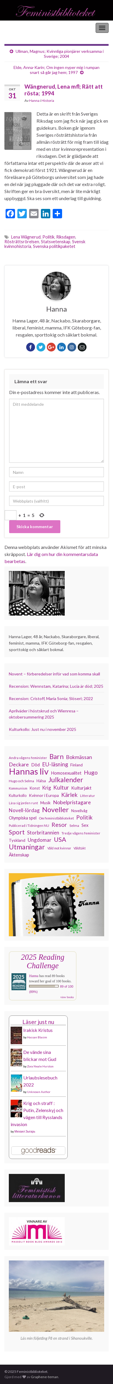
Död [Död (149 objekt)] (35, 764)
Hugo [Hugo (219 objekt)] (91, 772)
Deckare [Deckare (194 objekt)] (19, 764)
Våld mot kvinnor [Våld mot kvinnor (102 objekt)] (59, 848)
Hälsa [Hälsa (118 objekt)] (41, 781)
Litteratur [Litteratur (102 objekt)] (87, 795)
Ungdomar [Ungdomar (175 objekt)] (39, 840)
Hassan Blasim (37, 1037)
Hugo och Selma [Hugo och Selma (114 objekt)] (21, 781)
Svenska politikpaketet (54, 246)
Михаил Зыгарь (24, 1131)
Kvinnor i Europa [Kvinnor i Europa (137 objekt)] (44, 795)
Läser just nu (38, 1021)
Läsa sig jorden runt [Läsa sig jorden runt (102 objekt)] (23, 803)
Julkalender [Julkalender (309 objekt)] (65, 779)
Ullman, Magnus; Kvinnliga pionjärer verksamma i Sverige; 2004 (60, 54)
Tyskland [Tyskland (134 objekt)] (17, 840)
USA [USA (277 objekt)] (60, 839)
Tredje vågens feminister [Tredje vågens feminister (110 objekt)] (81, 833)
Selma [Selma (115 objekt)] (74, 825)
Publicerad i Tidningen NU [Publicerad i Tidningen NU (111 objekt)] (29, 825)
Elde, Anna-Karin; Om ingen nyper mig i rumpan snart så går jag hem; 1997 (56, 70)
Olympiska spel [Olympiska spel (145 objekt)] (22, 817)
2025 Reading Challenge (42, 961)
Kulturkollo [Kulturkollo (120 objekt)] (17, 795)
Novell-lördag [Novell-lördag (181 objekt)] (24, 810)
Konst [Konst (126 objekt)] (35, 788)
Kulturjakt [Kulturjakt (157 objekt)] (81, 787)
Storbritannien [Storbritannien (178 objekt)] (43, 832)
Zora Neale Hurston (40, 1066)
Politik (48, 236)
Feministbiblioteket (24, 28)
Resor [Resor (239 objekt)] (59, 824)
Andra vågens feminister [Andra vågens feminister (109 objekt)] (28, 758)
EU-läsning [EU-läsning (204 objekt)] (55, 764)
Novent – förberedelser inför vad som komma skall (54, 673)
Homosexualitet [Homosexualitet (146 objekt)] (66, 772)
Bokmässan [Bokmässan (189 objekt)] (79, 757)
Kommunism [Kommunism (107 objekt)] (18, 788)
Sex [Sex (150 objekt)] (85, 825)
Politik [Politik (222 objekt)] (84, 817)
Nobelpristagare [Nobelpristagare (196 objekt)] (72, 802)
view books (67, 997)
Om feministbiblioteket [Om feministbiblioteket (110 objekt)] (56, 818)
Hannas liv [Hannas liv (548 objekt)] (29, 771)
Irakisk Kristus (38, 1030)
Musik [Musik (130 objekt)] (45, 802)
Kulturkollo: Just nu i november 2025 (42, 729)
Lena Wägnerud (26, 236)
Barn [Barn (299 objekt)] (56, 756)
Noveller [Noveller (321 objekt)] (55, 809)
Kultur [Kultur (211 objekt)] (61, 787)
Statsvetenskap (55, 241)
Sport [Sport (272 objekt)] (17, 832)
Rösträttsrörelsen (21, 241)
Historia (47, 100)
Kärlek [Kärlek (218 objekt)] (69, 795)
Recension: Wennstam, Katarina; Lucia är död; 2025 (56, 686)
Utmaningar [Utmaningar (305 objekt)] (27, 847)
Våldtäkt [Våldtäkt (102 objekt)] (80, 848)
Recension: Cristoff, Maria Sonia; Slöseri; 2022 (51, 698)
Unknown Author (38, 1092)
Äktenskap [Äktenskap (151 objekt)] (19, 854)
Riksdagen (65, 236)
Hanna (34, 100)
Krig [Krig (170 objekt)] (46, 787)
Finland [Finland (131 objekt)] (76, 765)
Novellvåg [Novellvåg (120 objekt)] (79, 811)
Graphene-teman (44, 1377)
